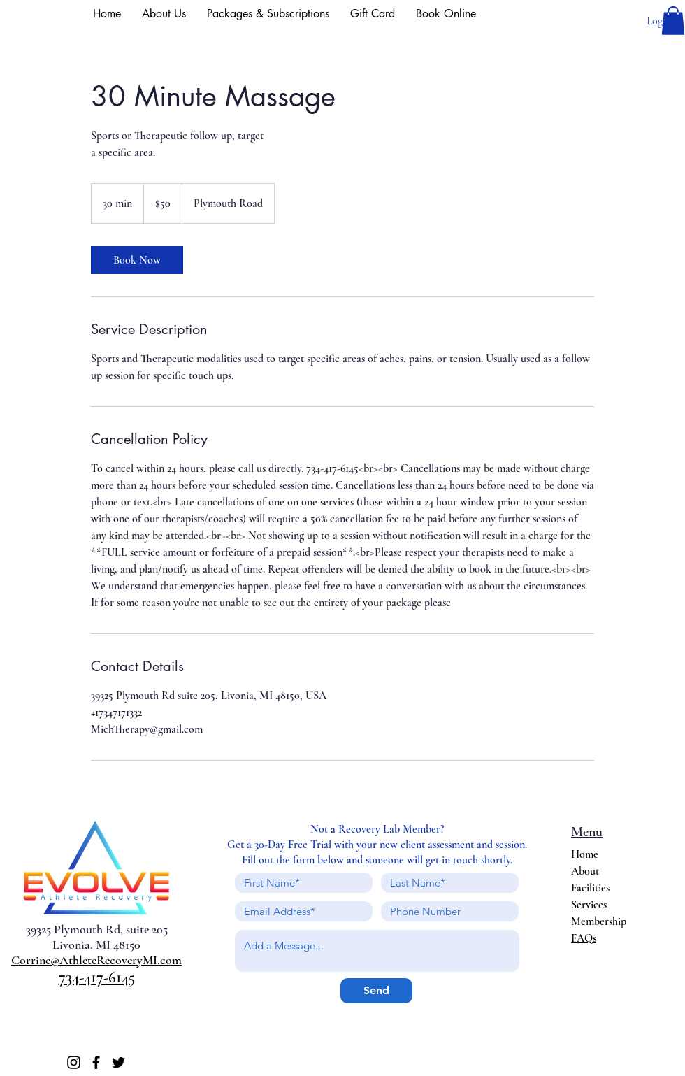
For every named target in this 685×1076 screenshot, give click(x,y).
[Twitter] (118, 1062)
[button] (673, 20)
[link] (137, 260)
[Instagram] (73, 1062)
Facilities (590, 888)
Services (589, 905)
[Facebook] (96, 1062)
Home (584, 854)
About (585, 871)
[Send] (376, 990)
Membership (598, 921)
